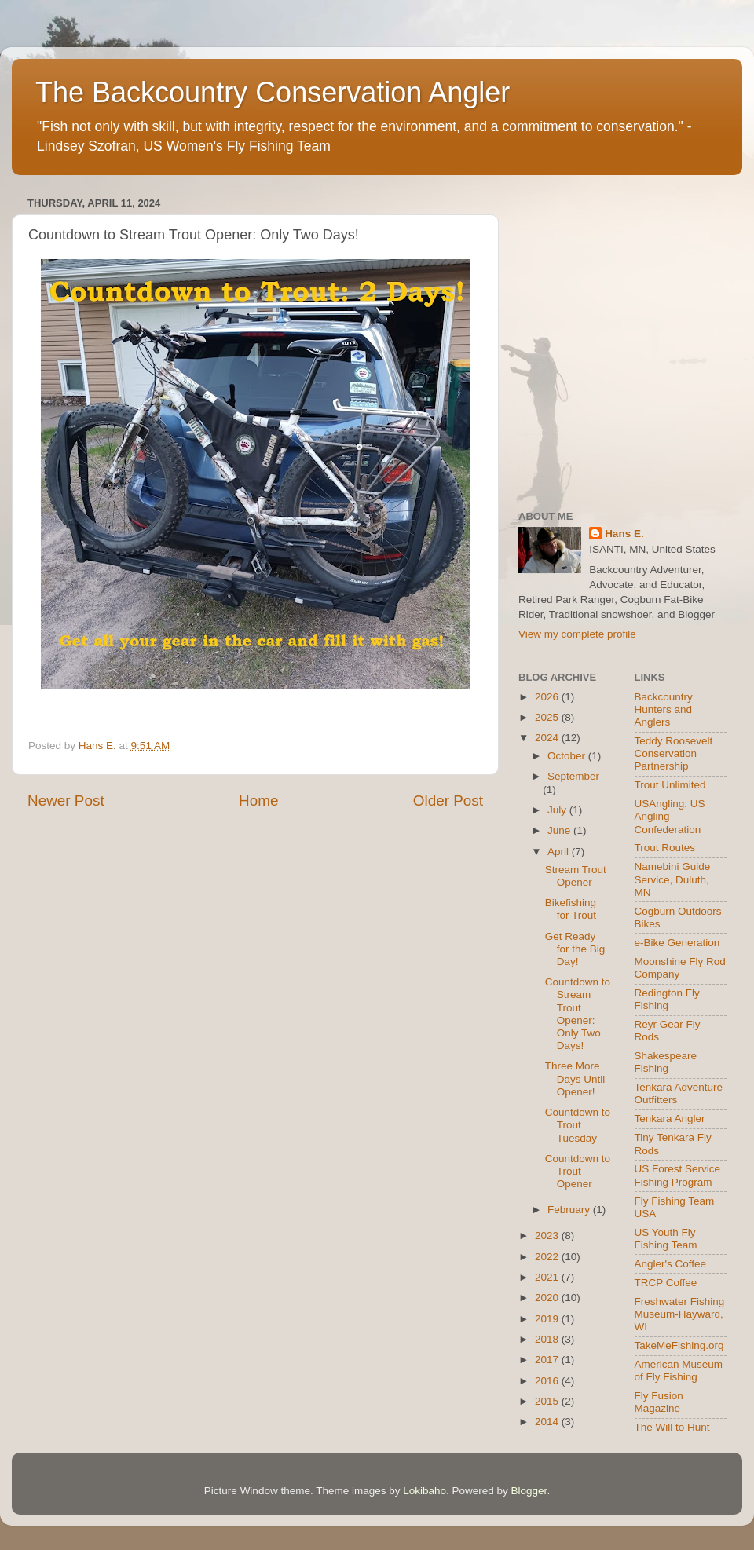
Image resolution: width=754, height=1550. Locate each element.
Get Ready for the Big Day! (575, 948)
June (560, 830)
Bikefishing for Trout (570, 909)
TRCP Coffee (666, 1283)
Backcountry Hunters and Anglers (664, 709)
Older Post (448, 800)
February (570, 1210)
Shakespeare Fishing (666, 1062)
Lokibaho (424, 1491)
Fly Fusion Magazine (659, 1402)
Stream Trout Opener (575, 876)
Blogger (529, 1491)
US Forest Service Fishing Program (678, 1175)
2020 (548, 1297)
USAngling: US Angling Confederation (670, 816)
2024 (548, 738)
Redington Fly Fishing (667, 999)
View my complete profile (577, 634)
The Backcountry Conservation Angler (272, 92)
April (559, 851)
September (573, 776)
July (558, 810)
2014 (548, 1422)
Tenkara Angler (670, 1118)
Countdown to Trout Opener (577, 1171)
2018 (548, 1339)
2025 (548, 717)
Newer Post (65, 800)
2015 (548, 1401)
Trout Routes (665, 848)
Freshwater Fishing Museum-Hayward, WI (680, 1314)
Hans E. (624, 533)
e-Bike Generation (677, 943)
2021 (548, 1277)
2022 (548, 1257)
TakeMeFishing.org (679, 1345)
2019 (548, 1319)
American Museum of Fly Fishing (679, 1370)
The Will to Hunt (672, 1427)
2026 (548, 697)
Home (258, 800)
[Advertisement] (147, 339)
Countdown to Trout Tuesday (577, 1124)
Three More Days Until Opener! (575, 1078)
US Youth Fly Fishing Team (666, 1238)
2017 (548, 1359)
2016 (548, 1381)
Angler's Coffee (671, 1264)
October (567, 756)
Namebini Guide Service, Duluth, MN (673, 879)
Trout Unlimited (670, 785)
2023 (548, 1235)
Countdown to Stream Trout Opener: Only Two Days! (577, 1013)
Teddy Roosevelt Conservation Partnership (674, 753)
